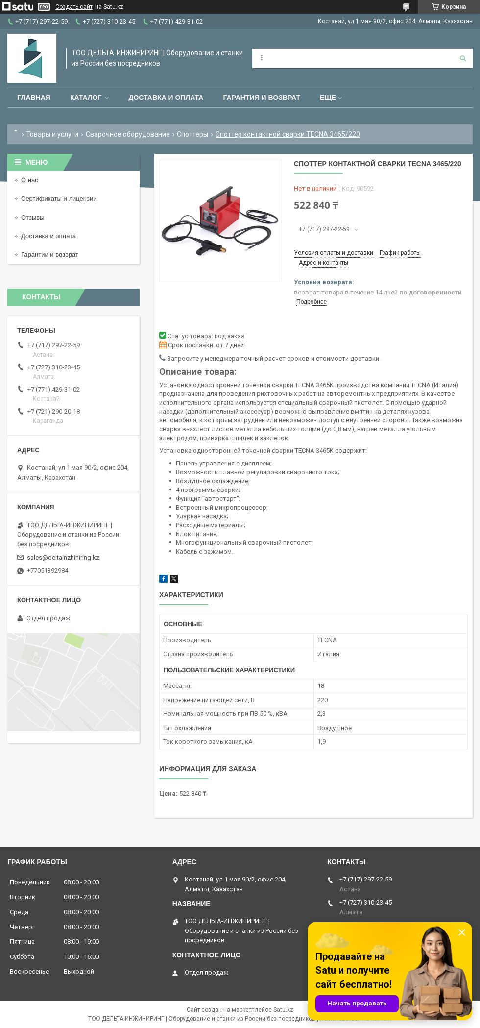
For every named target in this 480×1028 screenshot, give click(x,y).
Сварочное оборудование (128, 134)
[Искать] (463, 58)
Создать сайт (74, 6)
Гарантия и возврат (261, 97)
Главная (33, 97)
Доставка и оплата (165, 97)
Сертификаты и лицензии (58, 198)
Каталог (86, 97)
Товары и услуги (52, 134)
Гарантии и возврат (49, 254)
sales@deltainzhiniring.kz (63, 557)
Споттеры (192, 134)
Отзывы (33, 217)
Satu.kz (283, 1009)
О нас (29, 180)
